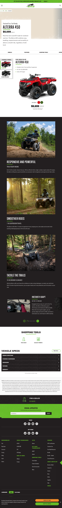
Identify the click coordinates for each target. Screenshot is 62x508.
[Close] (60, 502)
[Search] (60, 5)
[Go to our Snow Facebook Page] (29, 423)
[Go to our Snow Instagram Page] (37, 423)
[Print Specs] (56, 350)
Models (10, 52)
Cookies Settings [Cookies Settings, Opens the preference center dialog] (47, 500)
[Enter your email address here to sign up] (27, 413)
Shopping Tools (43, 52)
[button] (37, 321)
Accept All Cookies (47, 504)
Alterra (6, 10)
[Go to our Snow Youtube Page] (33, 423)
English (11, 492)
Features (26, 52)
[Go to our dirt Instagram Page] (25, 433)
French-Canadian (17, 492)
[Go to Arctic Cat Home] (30, 5)
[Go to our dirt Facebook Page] (29, 433)
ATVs (3, 10)
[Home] (1, 11)
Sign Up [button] (48, 413)
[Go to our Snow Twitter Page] (25, 423)
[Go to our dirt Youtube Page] (33, 433)
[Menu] (2, 5)
